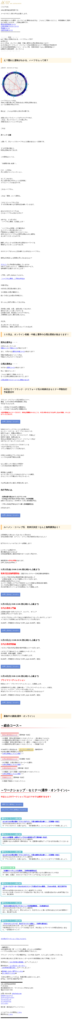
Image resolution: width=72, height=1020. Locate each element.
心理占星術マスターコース (10, 26)
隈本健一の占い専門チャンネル (12, 971)
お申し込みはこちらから (10, 421)
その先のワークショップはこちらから (13, 939)
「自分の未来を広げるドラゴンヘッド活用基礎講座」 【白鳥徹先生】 (26, 906)
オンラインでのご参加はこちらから (14, 809)
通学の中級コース (19, 351)
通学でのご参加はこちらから (12, 804)
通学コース (11, 367)
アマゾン (4, 264)
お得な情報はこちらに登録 (11, 753)
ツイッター (4, 1003)
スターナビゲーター (7, 997)
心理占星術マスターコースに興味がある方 (15, 380)
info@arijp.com (16, 993)
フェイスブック (6, 999)
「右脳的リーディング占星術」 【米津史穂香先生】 (20, 870)
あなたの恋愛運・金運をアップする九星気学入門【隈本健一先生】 (25, 837)
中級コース (13, 348)
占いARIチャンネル (8, 973)
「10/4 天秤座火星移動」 (16, 962)
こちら (19, 1012)
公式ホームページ (7, 995)
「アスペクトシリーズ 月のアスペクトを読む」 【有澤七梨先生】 (25, 923)
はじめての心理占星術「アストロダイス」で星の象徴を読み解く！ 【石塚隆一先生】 (31, 821)
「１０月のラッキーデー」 (17, 966)
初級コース (4, 348)
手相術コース (5, 28)
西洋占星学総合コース (8, 24)
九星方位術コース (7, 30)
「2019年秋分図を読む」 (9, 967)
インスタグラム (6, 1001)
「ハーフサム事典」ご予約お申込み (13, 278)
